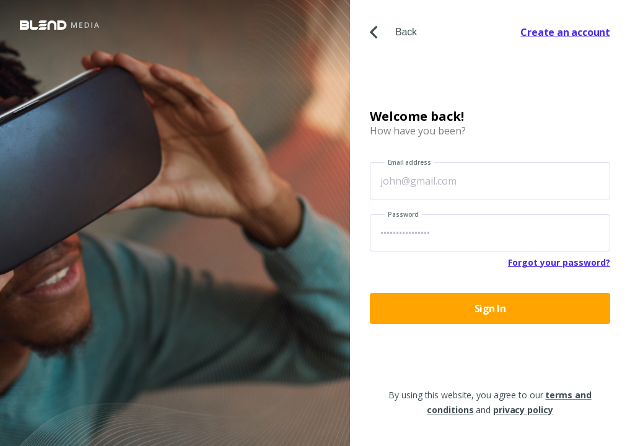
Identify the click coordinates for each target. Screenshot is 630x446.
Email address (409, 162)
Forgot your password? (559, 262)
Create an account (565, 32)
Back (393, 32)
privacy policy (523, 410)
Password (403, 214)
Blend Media (59, 25)
